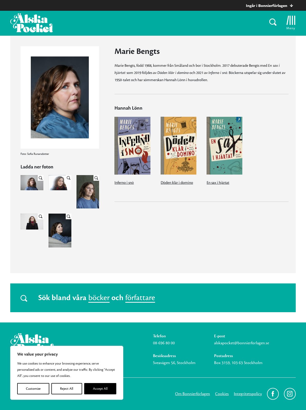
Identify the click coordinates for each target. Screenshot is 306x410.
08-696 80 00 (164, 343)
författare (140, 298)
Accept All (100, 389)
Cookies (222, 393)
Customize (33, 389)
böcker (99, 298)
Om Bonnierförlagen (192, 393)
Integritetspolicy (248, 393)
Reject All (66, 389)
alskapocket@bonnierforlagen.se (241, 343)
